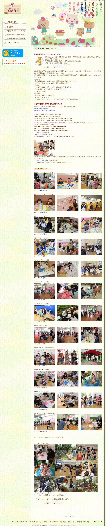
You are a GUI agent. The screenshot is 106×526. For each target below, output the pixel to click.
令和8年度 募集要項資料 (41, 108)
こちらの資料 (42, 134)
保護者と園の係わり (66, 522)
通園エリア (31, 522)
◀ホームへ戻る (13, 42)
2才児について (16, 31)
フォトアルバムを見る (40, 190)
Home (69, 46)
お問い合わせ (87, 522)
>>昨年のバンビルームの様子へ (43, 493)
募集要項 (10, 27)
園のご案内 (15, 522)
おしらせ (38, 522)
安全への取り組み (54, 522)
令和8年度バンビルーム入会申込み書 (44, 110)
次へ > (71, 516)
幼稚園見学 (16, 34)
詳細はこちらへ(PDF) (41, 132)
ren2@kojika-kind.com (58, 67)
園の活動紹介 (23, 522)
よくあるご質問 (77, 522)
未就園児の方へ (77, 46)
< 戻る (65, 516)
